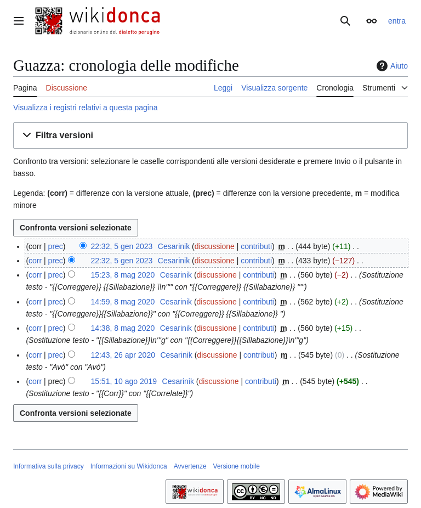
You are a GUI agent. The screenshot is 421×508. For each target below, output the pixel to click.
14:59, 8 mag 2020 (122, 301)
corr (35, 260)
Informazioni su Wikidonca (128, 466)
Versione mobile (236, 466)
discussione (215, 246)
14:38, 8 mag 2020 (122, 328)
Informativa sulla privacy (48, 466)
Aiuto (391, 65)
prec (55, 246)
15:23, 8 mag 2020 (122, 274)
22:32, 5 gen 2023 (121, 246)
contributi (256, 246)
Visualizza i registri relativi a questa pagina (85, 107)
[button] (210, 135)
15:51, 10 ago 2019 (123, 381)
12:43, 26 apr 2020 (122, 355)
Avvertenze (190, 466)
